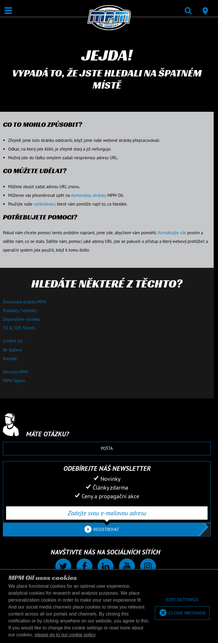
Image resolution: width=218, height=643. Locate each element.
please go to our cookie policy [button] (65, 634)
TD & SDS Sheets (19, 328)
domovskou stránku (88, 195)
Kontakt (10, 358)
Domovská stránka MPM (24, 302)
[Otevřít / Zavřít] (8, 10)
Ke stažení (12, 350)
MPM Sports (14, 380)
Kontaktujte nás (172, 232)
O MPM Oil (13, 341)
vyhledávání (44, 204)
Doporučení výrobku (21, 319)
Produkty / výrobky (19, 310)
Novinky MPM (15, 372)
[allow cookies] (182, 613)
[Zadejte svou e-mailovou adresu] (107, 513)
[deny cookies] (182, 600)
